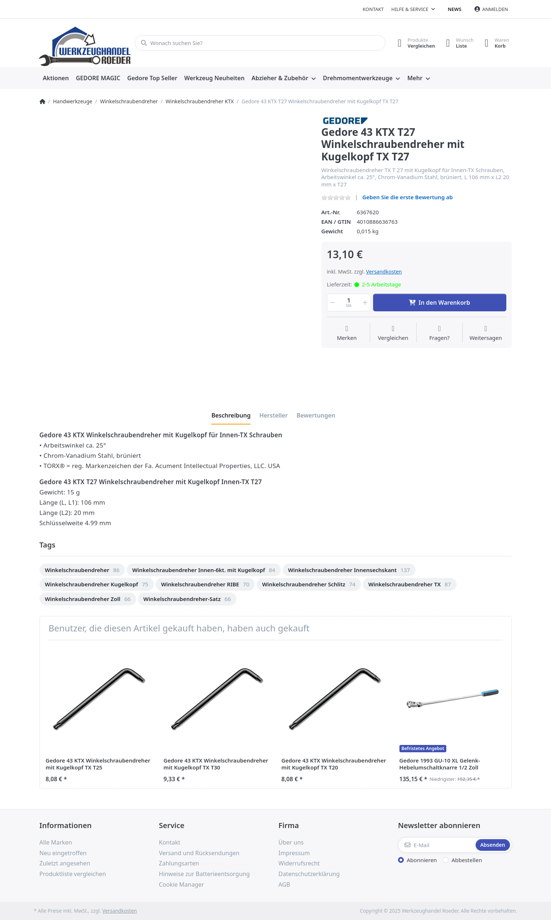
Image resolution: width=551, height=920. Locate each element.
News (454, 9)
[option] (82, 570)
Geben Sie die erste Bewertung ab (407, 197)
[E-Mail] (436, 845)
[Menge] (349, 302)
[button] (332, 302)
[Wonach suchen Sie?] (260, 43)
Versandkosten (384, 271)
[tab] (230, 415)
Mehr (414, 78)
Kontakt (373, 9)
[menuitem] (56, 78)
